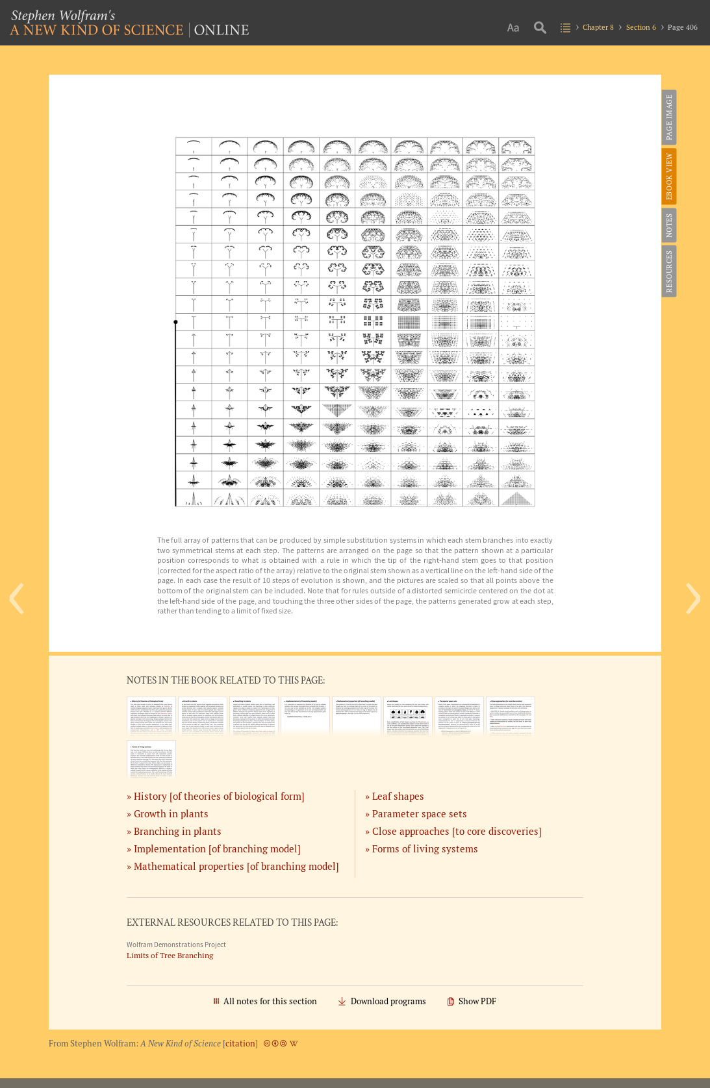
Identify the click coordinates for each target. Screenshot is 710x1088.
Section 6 (641, 27)
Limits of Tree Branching (170, 955)
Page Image (668, 117)
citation (240, 1043)
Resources (668, 271)
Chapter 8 (598, 27)
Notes (668, 225)
